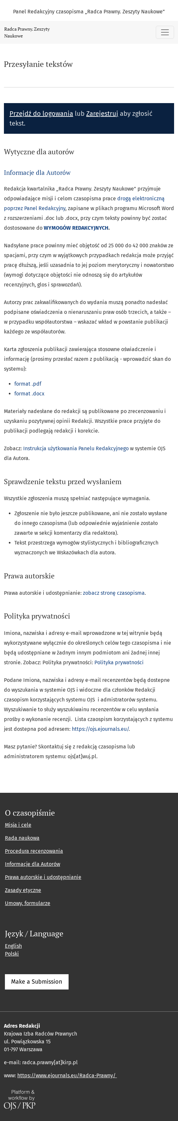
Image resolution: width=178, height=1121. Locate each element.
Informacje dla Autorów (37, 172)
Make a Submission (36, 981)
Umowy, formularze (27, 903)
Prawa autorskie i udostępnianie (43, 877)
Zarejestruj (102, 113)
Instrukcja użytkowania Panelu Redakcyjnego (76, 448)
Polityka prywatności (119, 662)
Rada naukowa (22, 838)
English (13, 946)
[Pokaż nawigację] (165, 32)
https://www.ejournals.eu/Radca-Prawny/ (67, 1075)
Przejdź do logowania (41, 113)
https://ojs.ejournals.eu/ (100, 729)
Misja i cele (18, 825)
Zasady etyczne (23, 890)
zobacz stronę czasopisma (114, 593)
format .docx (29, 394)
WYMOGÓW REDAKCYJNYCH (76, 228)
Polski (12, 954)
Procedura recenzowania (34, 851)
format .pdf (27, 384)
